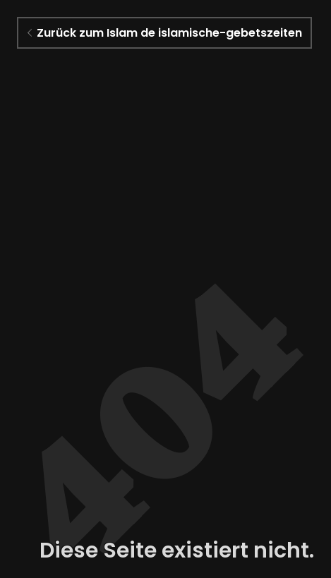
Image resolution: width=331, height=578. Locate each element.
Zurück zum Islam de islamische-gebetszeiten (165, 33)
